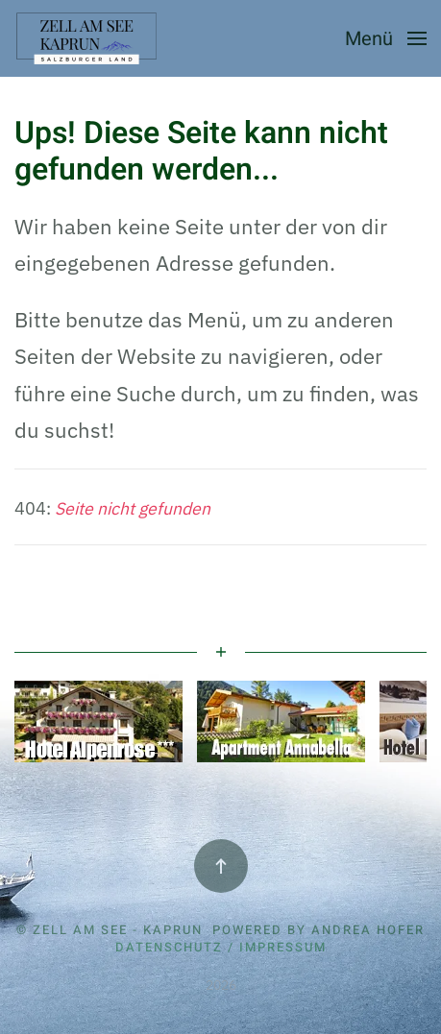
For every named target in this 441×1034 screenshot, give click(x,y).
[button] (386, 38)
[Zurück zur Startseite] (88, 38)
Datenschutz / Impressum (221, 947)
